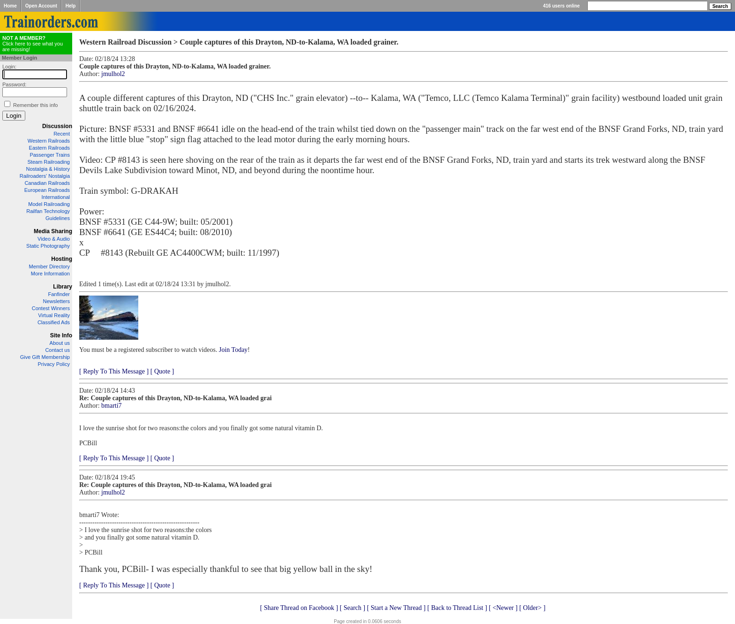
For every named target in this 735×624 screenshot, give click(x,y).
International (55, 197)
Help (71, 5)
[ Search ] (352, 607)
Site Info (61, 335)
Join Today (233, 349)
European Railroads (47, 190)
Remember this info (35, 105)
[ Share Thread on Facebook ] (299, 607)
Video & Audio (54, 239)
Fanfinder (59, 294)
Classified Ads (54, 322)
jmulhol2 (113, 73)
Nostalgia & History (48, 169)
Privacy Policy (54, 364)
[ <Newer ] (503, 607)
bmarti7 (111, 405)
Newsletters (56, 301)
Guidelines (57, 218)
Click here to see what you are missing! (32, 43)
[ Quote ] (162, 371)
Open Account (41, 5)
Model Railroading (49, 204)
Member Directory (49, 266)
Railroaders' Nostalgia (45, 176)
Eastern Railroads (49, 148)
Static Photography (48, 246)
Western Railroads (49, 141)
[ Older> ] (532, 607)
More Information (50, 273)
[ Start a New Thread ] (396, 607)
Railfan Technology (48, 211)
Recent (61, 134)
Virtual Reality (54, 315)
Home (10, 5)
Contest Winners (51, 308)
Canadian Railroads (47, 183)
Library (62, 286)
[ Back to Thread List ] (457, 607)
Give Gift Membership (45, 357)
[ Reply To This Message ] (114, 371)
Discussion (57, 126)
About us (60, 343)
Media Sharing (53, 231)
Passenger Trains (50, 155)
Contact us (57, 350)
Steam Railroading (49, 162)
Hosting (61, 259)
